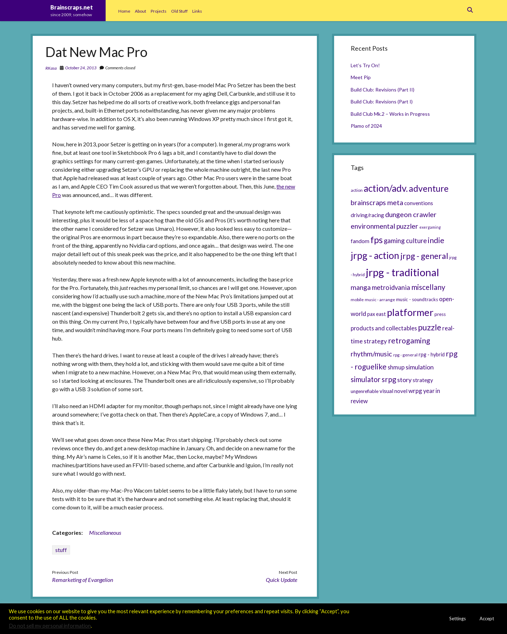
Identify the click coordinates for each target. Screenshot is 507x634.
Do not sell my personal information (50, 626)
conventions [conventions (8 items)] (418, 203)
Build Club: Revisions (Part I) (382, 101)
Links (197, 11)
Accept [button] (487, 618)
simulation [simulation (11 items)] (420, 367)
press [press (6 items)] (440, 314)
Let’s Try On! (365, 65)
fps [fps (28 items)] (376, 239)
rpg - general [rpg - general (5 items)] (405, 354)
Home (124, 11)
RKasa (51, 68)
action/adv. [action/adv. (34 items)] (386, 188)
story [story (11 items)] (404, 379)
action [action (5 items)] (357, 190)
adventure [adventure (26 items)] (429, 188)
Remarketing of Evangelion (82, 579)
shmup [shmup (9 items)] (396, 367)
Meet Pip (361, 77)
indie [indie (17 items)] (436, 240)
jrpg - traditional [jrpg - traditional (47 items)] (402, 272)
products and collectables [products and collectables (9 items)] (384, 328)
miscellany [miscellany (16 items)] (428, 287)
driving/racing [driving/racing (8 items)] (367, 215)
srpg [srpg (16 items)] (389, 379)
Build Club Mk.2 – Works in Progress (390, 114)
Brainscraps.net (71, 7)
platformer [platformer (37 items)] (410, 312)
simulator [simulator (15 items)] (366, 379)
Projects (159, 11)
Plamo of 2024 (366, 126)
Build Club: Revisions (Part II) (382, 90)
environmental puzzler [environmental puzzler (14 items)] (384, 226)
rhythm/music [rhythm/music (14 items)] (371, 353)
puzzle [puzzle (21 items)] (429, 327)
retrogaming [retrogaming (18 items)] (409, 340)
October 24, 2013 (80, 67)
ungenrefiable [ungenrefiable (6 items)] (364, 391)
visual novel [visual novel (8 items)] (393, 391)
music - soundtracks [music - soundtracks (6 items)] (417, 299)
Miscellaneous (105, 532)
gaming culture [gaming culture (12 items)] (405, 241)
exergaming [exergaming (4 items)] (430, 227)
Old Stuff (179, 11)
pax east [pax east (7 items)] (376, 314)
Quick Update (281, 579)
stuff (61, 549)
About (140, 11)
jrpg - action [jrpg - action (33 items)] (375, 255)
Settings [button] (457, 618)
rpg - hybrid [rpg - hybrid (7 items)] (432, 354)
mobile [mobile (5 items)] (357, 299)
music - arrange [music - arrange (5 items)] (380, 299)
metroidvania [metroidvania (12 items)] (391, 287)
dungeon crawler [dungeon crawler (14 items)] (411, 214)
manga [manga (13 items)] (361, 287)
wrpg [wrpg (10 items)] (415, 390)
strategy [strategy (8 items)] (423, 380)
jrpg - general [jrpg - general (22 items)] (424, 256)
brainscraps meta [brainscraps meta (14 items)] (377, 202)
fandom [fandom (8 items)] (360, 241)
